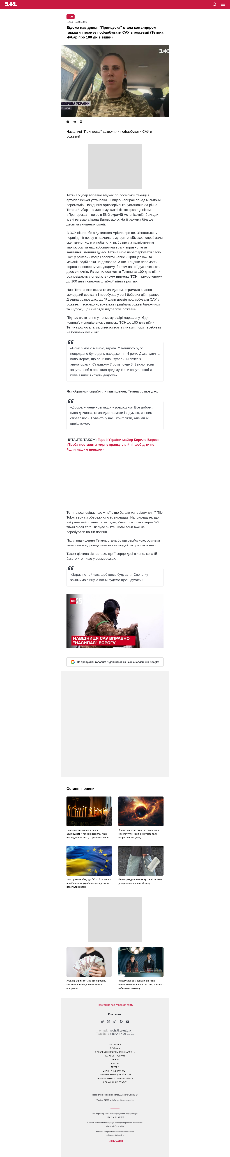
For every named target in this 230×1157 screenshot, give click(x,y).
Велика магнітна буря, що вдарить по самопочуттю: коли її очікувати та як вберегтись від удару (138, 834)
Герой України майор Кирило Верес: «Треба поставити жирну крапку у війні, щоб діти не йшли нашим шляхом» (112, 444)
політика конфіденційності (115, 1075)
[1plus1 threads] (108, 1022)
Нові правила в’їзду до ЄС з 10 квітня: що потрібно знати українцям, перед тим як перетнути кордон (88, 883)
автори (115, 1067)
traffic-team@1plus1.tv (115, 1135)
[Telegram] (74, 122)
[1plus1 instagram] (102, 1022)
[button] (223, 4)
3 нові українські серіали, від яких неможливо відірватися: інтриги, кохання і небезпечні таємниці (141, 984)
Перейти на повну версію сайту (115, 1004)
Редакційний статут (114, 1082)
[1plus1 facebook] (121, 1022)
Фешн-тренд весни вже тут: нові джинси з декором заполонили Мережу (140, 881)
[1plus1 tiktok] (114, 1022)
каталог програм (115, 1056)
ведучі (115, 1063)
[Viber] (81, 122)
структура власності (115, 1071)
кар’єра (115, 1060)
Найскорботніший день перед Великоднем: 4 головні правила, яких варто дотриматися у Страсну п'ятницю (87, 834)
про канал (115, 1045)
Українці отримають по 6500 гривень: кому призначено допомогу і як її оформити (86, 984)
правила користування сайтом (115, 1079)
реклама (115, 1048)
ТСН (70, 16)
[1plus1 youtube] (127, 1021)
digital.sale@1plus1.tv (115, 1126)
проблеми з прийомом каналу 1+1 (115, 1052)
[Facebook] (67, 122)
